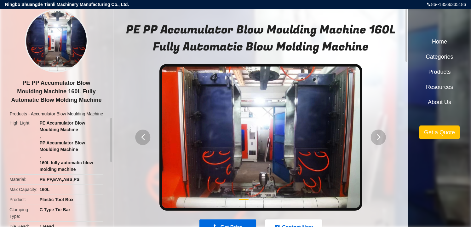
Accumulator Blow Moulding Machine (67, 113)
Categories (439, 57)
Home (439, 41)
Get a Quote (439, 132)
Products (18, 113)
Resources (439, 87)
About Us (439, 102)
